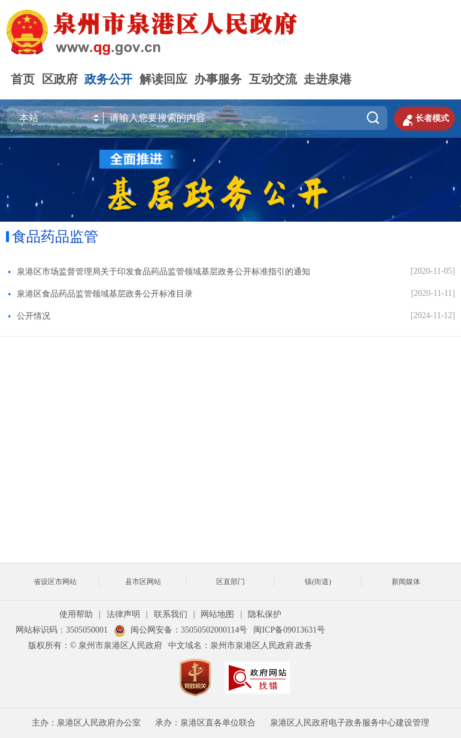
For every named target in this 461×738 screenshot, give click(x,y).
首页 (23, 79)
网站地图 (217, 614)
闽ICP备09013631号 (289, 629)
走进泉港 (327, 79)
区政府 (60, 79)
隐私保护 (264, 614)
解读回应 (163, 79)
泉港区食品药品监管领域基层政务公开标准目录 (105, 293)
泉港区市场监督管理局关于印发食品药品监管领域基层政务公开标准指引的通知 (163, 271)
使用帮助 (76, 614)
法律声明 (123, 614)
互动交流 (273, 79)
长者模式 (424, 118)
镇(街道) (318, 581)
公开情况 (33, 315)
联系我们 (170, 614)
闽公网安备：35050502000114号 (180, 629)
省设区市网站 (55, 581)
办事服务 (218, 79)
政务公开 (108, 79)
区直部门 (230, 581)
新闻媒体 (406, 581)
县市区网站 (143, 581)
